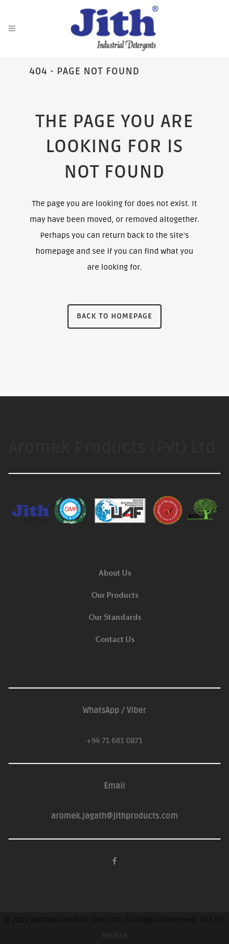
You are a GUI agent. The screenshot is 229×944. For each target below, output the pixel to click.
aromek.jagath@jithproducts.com (114, 816)
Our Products (114, 594)
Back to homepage (114, 316)
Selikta (114, 936)
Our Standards (114, 617)
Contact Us (114, 639)
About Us (115, 572)
